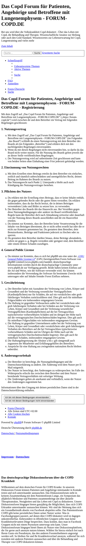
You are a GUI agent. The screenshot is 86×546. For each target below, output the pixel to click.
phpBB (17, 422)
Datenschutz (22, 456)
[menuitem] (27, 66)
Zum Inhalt (7, 46)
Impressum (7, 456)
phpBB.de (37, 427)
